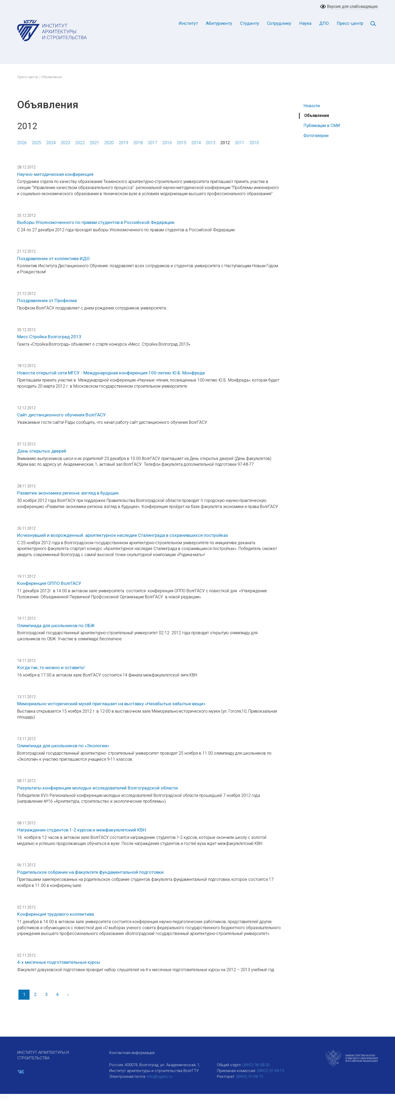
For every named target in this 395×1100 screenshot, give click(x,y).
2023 (65, 142)
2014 (196, 142)
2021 (94, 142)
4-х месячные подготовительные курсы (58, 962)
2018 (138, 142)
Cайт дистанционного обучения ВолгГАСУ (61, 414)
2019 (123, 142)
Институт (188, 23)
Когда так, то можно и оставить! (51, 667)
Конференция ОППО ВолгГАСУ (49, 583)
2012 (225, 142)
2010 (254, 142)
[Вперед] (68, 994)
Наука (305, 23)
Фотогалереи (316, 135)
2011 (239, 142)
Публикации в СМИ (321, 125)
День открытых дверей (41, 451)
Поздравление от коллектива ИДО (53, 258)
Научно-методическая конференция (55, 174)
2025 (36, 142)
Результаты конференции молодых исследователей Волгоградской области (97, 788)
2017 (152, 142)
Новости (311, 105)
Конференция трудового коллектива (55, 914)
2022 (80, 142)
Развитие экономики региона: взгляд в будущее (67, 493)
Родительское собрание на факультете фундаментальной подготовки (90, 872)
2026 (22, 142)
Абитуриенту (219, 23)
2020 (109, 142)
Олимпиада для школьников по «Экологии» (63, 745)
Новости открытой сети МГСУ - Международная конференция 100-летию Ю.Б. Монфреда (111, 372)
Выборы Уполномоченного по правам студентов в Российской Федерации (95, 222)
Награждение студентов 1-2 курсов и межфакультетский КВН (81, 830)
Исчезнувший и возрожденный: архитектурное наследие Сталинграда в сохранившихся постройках (122, 535)
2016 (167, 142)
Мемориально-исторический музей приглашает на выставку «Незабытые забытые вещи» (111, 703)
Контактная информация (132, 1052)
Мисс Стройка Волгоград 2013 (49, 336)
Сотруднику (279, 23)
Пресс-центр (350, 23)
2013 (210, 142)
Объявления (316, 115)
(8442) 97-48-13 (270, 1070)
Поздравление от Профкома (47, 300)
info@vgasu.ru (159, 1076)
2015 (181, 142)
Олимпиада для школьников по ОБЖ (55, 625)
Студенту (249, 23)
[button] (4, 1097)
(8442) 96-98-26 (255, 1065)
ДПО (324, 23)
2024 (51, 142)
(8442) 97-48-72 (249, 1076)
